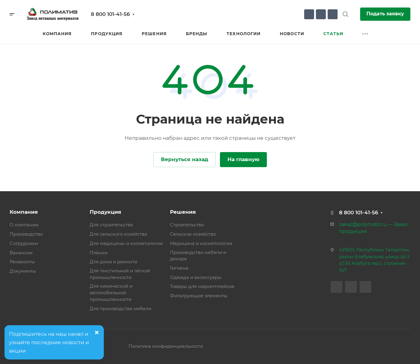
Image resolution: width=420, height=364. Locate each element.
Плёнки (98, 252)
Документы (23, 271)
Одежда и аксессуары (195, 277)
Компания (24, 212)
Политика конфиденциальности (165, 346)
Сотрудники (24, 243)
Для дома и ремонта (113, 262)
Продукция (105, 212)
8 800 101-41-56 (110, 14)
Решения (183, 212)
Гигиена (179, 268)
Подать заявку (385, 14)
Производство (26, 234)
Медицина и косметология (201, 243)
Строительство (187, 225)
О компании (24, 225)
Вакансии (21, 252)
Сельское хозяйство (193, 234)
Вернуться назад (184, 159)
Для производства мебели (120, 308)
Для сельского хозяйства (118, 234)
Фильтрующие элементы (198, 295)
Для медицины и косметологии (126, 243)
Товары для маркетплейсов (202, 286)
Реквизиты (22, 262)
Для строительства (111, 225)
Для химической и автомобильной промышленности (111, 292)
